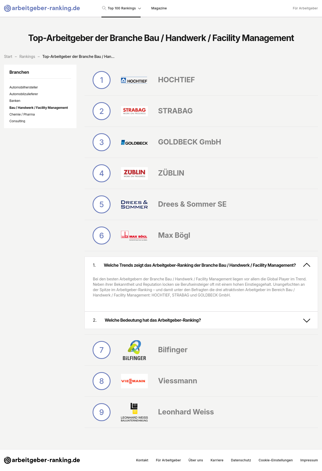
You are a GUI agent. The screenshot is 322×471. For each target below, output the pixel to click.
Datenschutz (241, 460)
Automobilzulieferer (23, 94)
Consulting (17, 121)
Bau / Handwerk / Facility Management (38, 108)
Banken (14, 101)
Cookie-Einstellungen (276, 460)
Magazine (159, 8)
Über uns (196, 460)
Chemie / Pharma (22, 114)
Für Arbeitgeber (305, 8)
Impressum (309, 460)
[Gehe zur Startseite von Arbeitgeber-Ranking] (42, 8)
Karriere (217, 460)
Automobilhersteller (23, 87)
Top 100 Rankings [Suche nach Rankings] (121, 8)
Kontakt (142, 460)
